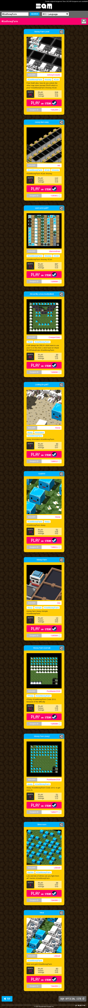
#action (31, 872)
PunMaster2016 (53, 691)
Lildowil (57, 868)
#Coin (56, 79)
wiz (58, 165)
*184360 (55, 900)
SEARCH (34, 14)
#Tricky (31, 696)
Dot (58, 603)
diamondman (54, 251)
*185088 (55, 724)
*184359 (55, 986)
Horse (57, 428)
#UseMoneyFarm (35, 79)
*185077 (55, 812)
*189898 (55, 281)
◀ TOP (7, 998)
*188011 (55, 547)
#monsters (39, 432)
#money (48, 79)
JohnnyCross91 (53, 75)
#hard (30, 342)
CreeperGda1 (54, 337)
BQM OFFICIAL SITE (72, 998)
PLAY (44, 102)
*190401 (55, 196)
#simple (38, 608)
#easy (30, 432)
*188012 (55, 461)
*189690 (55, 372)
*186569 (55, 635)
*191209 (55, 110)
